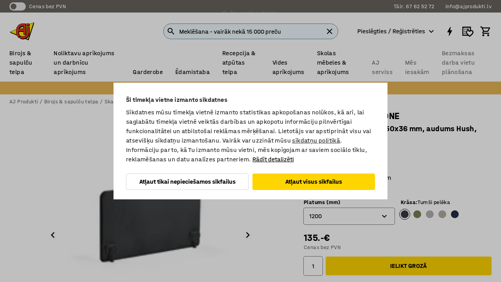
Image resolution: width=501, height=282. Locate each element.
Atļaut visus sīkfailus (313, 181)
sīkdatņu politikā (316, 140)
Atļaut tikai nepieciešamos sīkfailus (187, 181)
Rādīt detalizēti (273, 159)
